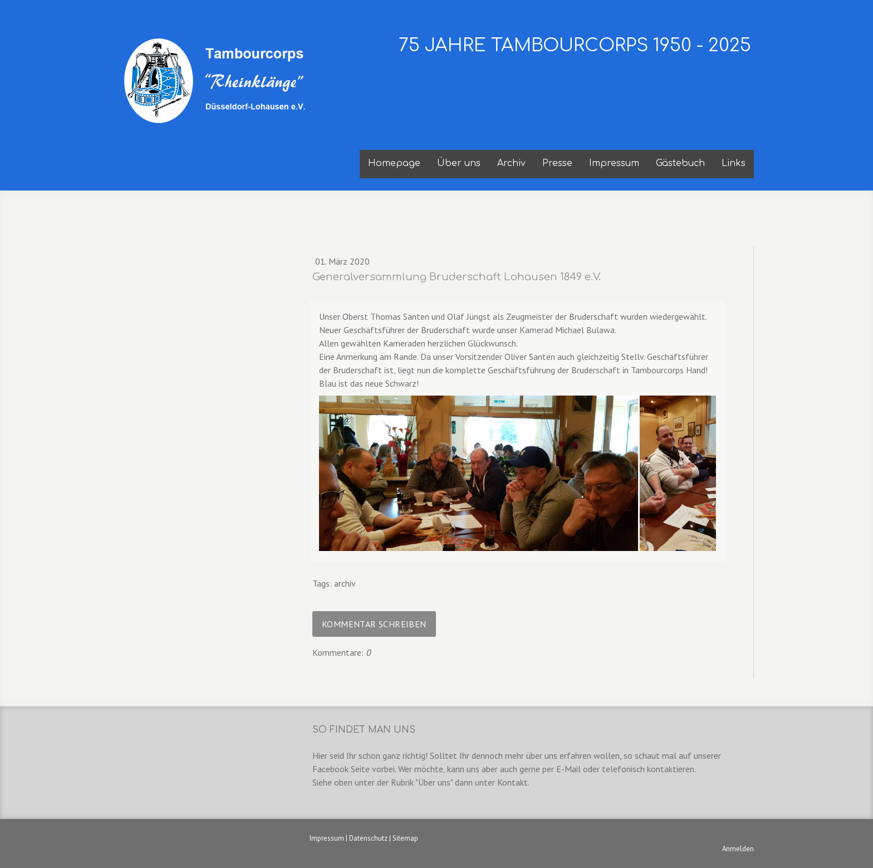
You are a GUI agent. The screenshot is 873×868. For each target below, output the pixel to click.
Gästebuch (680, 163)
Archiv (511, 163)
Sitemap (405, 838)
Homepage (394, 163)
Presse (557, 163)
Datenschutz (368, 838)
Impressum (614, 163)
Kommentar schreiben (374, 624)
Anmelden (738, 849)
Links (734, 163)
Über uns (458, 163)
